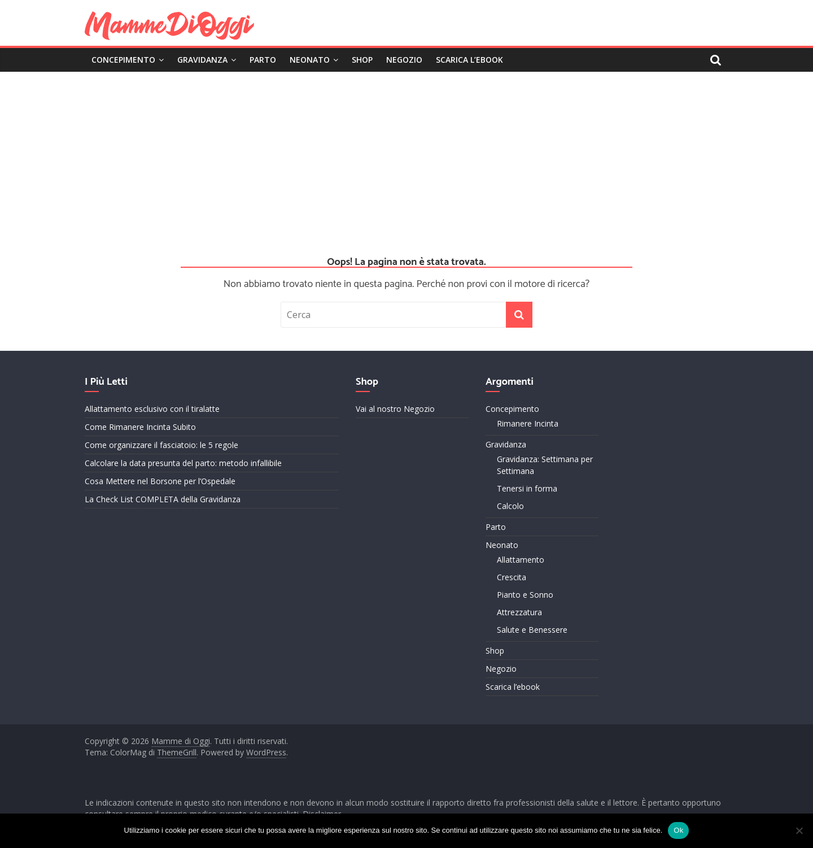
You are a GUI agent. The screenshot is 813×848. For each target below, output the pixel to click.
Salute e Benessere (532, 629)
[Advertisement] (406, 156)
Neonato (310, 59)
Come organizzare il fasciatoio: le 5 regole (161, 445)
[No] (799, 830)
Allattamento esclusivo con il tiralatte (152, 408)
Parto (263, 59)
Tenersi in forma (527, 488)
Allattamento (520, 559)
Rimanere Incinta (527, 423)
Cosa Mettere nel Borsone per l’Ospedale (160, 481)
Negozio (404, 59)
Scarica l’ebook (469, 59)
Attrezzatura (519, 612)
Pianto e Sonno (525, 594)
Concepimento (123, 59)
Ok (678, 830)
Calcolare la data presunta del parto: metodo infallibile (183, 463)
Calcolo (510, 506)
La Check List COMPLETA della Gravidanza (163, 499)
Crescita (511, 577)
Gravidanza (202, 59)
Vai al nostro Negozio (395, 408)
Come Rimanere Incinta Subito (140, 426)
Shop (362, 59)
